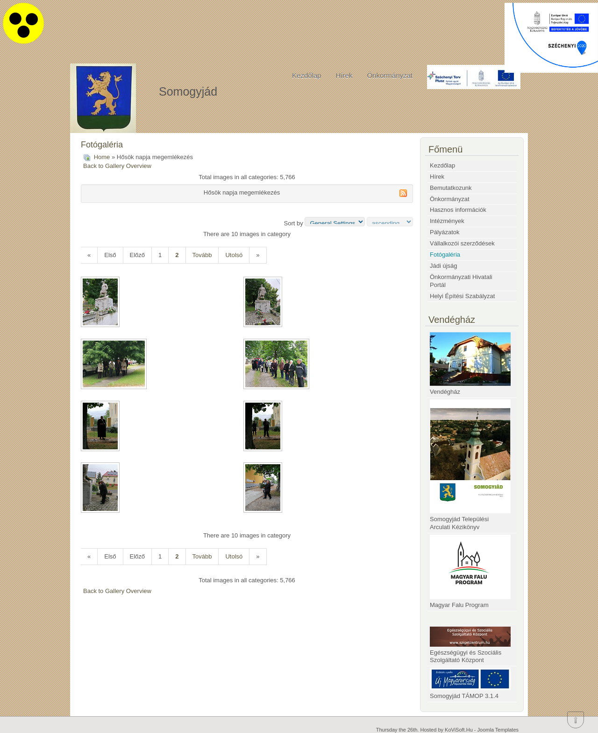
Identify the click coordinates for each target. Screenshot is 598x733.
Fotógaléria (445, 254)
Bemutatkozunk (451, 187)
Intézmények (447, 220)
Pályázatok (445, 232)
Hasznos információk (458, 209)
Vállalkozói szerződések (462, 243)
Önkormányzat (390, 75)
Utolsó (233, 254)
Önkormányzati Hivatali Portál (461, 280)
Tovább (202, 254)
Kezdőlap (306, 75)
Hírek (344, 75)
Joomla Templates (498, 730)
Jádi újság (443, 265)
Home (102, 157)
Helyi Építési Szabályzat (462, 296)
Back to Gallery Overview (117, 165)
